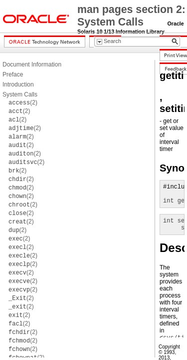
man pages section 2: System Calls (131, 16)
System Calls (19, 94)
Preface (12, 74)
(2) (22, 102)
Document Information (31, 64)
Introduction (18, 84)
